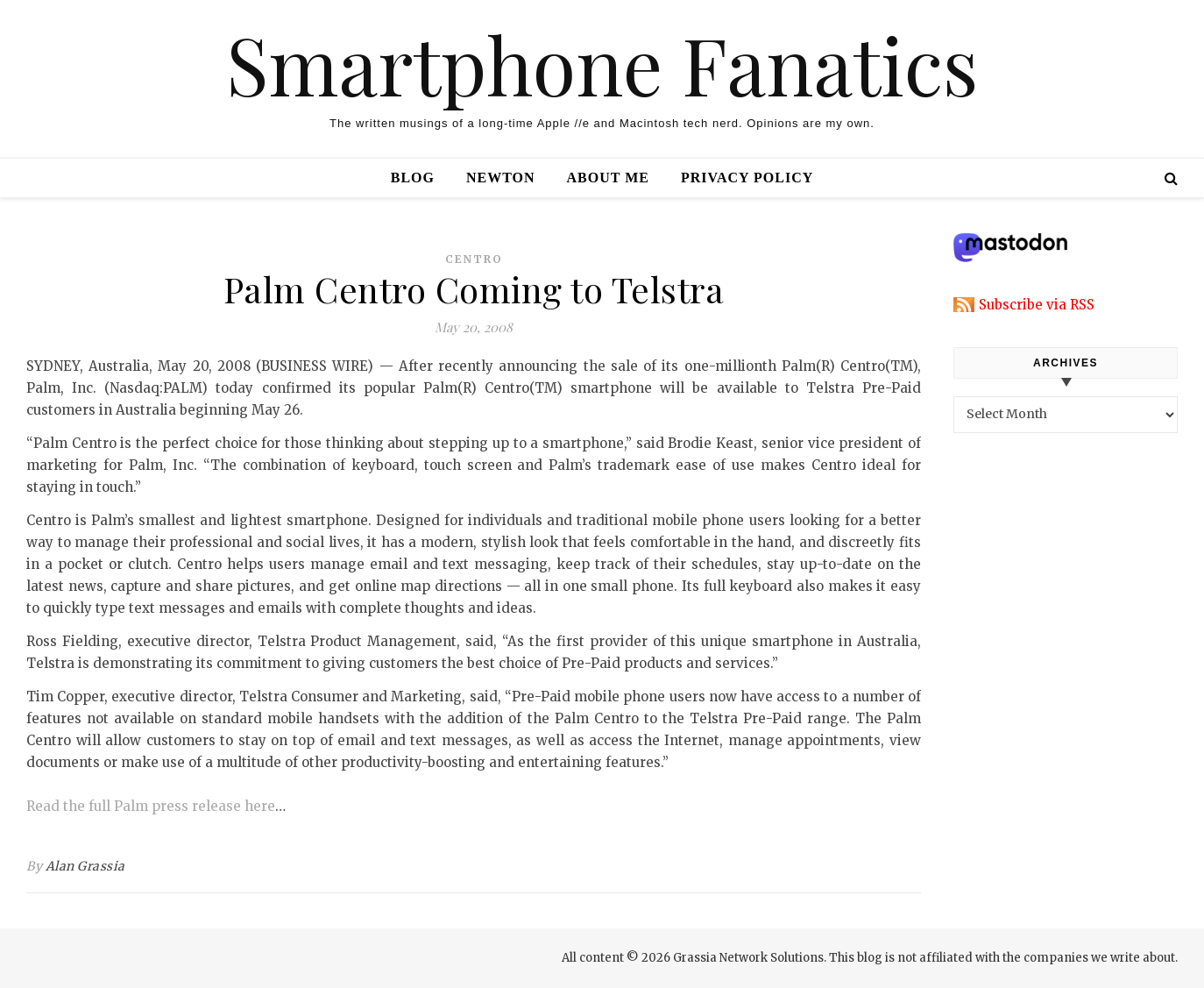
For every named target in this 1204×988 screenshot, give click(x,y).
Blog (413, 177)
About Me (608, 177)
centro (474, 259)
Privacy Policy (747, 177)
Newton (500, 177)
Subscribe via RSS (1036, 304)
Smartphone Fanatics (602, 64)
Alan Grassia (85, 866)
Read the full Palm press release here (150, 806)
